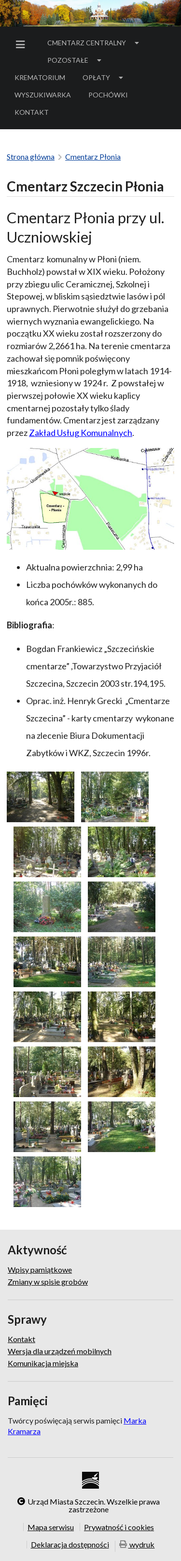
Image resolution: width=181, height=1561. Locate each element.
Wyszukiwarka (42, 95)
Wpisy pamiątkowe (40, 1269)
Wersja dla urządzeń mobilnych (59, 1351)
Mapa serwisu (51, 1527)
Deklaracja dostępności (70, 1544)
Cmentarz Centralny (94, 43)
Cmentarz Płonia (93, 156)
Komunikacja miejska (43, 1363)
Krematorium (39, 77)
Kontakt (31, 112)
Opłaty (104, 77)
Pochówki (111, 96)
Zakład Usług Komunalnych (80, 432)
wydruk (137, 1545)
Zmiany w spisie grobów (48, 1281)
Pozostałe (75, 60)
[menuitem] (22, 44)
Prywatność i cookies (119, 1527)
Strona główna (31, 156)
